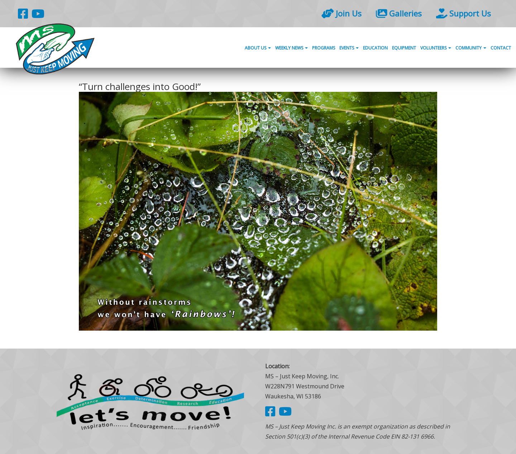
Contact (501, 48)
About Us (258, 48)
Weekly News (291, 48)
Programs (323, 48)
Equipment (404, 48)
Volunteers (435, 48)
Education (375, 48)
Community (470, 48)
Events (349, 48)
